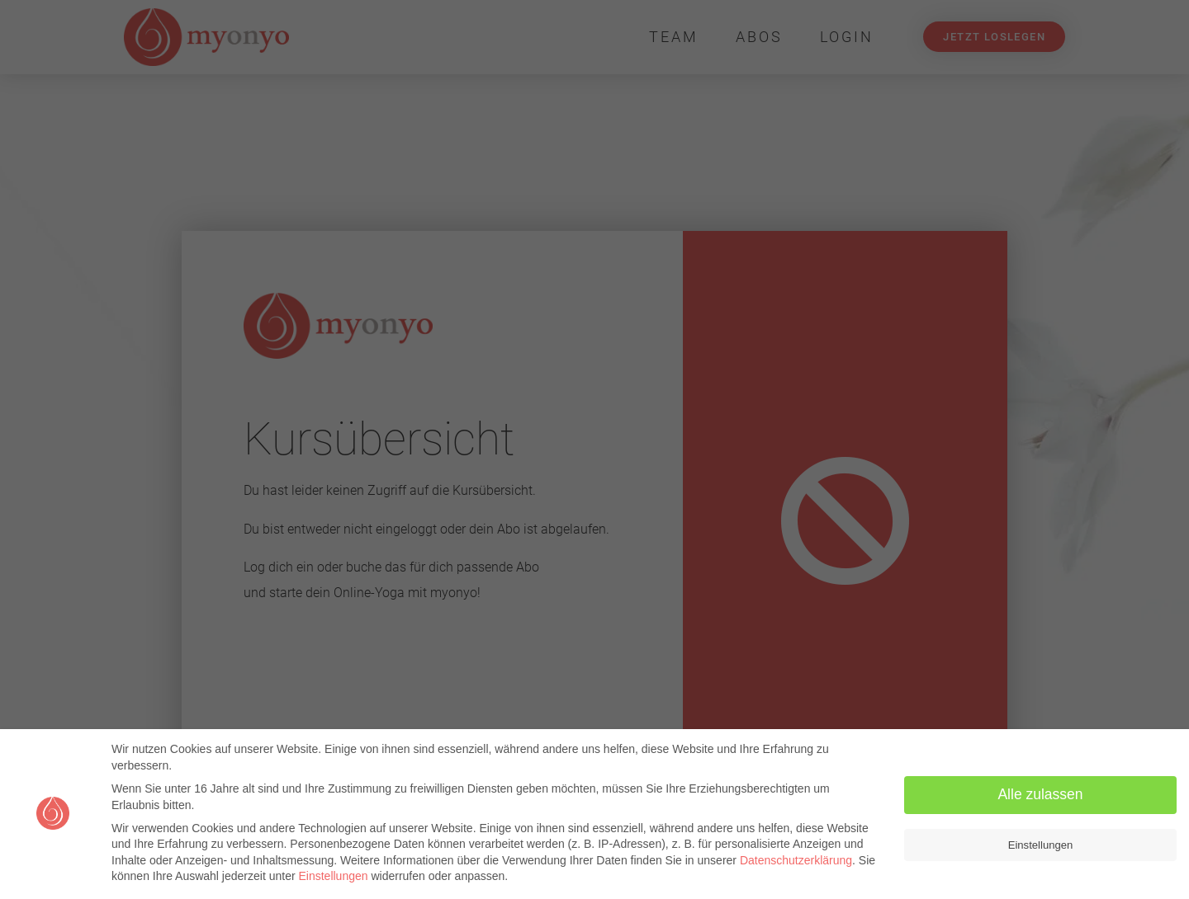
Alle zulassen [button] (1039, 794)
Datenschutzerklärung (796, 860)
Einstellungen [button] (1040, 845)
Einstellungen (332, 876)
